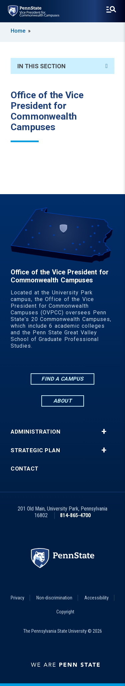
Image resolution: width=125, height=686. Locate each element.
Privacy (17, 597)
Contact (25, 469)
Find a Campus (62, 379)
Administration (35, 432)
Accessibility (96, 597)
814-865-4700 (75, 515)
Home (18, 31)
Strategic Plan (35, 450)
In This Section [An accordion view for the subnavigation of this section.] (62, 66)
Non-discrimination (54, 597)
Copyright (65, 611)
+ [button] (103, 431)
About (62, 401)
